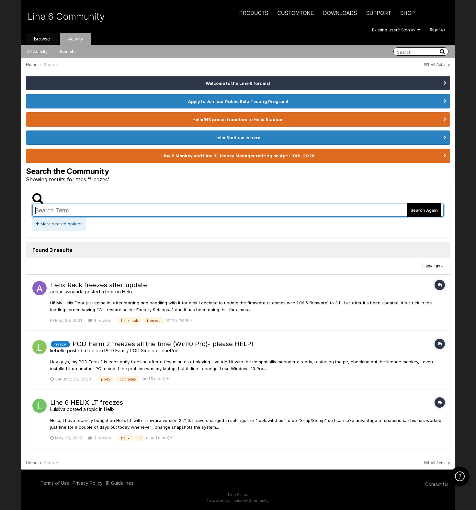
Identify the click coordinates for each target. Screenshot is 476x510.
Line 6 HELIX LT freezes (86, 402)
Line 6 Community (66, 16)
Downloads (340, 13)
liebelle (58, 350)
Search (67, 51)
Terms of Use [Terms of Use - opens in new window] (54, 483)
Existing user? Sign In (396, 29)
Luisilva (57, 409)
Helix (127, 291)
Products (253, 13)
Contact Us (436, 484)
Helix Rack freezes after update (98, 285)
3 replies (99, 437)
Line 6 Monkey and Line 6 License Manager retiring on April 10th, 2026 (238, 155)
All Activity (37, 51)
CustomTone (295, 13)
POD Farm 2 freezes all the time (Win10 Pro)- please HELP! (163, 344)
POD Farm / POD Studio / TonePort (141, 350)
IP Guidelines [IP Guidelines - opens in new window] (119, 483)
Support (378, 13)
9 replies (99, 320)
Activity (75, 38)
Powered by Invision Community (238, 500)
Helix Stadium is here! (238, 137)
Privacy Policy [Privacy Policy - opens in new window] (88, 483)
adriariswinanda (67, 291)
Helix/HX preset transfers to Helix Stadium (238, 119)
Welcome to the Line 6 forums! (238, 83)
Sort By (434, 266)
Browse (42, 38)
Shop (407, 13)
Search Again (424, 210)
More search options (59, 223)
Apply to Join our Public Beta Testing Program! (238, 101)
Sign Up (437, 29)
